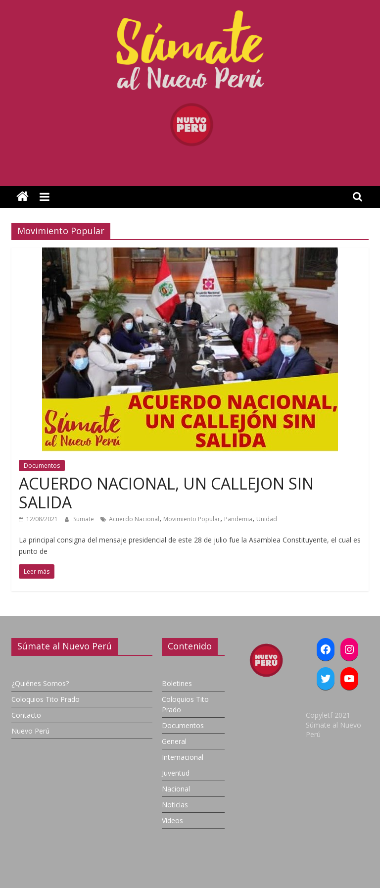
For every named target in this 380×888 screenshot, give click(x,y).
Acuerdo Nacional (134, 519)
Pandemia (238, 519)
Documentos (42, 465)
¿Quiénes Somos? (40, 683)
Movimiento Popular (191, 519)
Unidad (266, 519)
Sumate (84, 519)
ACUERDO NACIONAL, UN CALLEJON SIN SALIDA (166, 493)
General (174, 741)
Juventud (176, 773)
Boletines (177, 683)
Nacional (176, 788)
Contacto (26, 715)
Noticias (175, 804)
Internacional (182, 757)
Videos (172, 820)
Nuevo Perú (30, 731)
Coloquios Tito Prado (45, 699)
